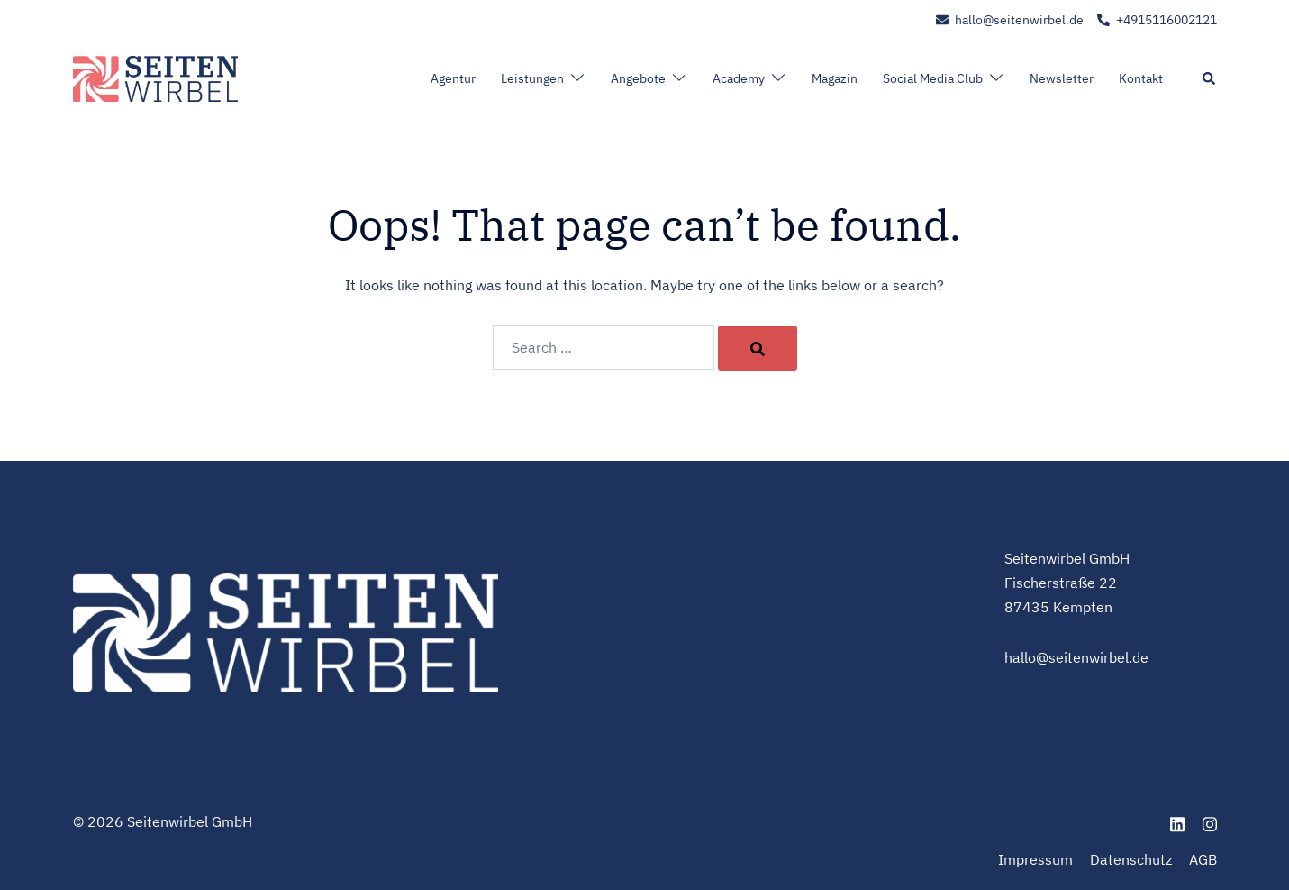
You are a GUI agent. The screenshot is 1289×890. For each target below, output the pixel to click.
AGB (1203, 859)
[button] (1210, 79)
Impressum (1035, 859)
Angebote (638, 78)
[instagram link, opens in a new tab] (1210, 821)
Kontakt (1141, 78)
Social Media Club (933, 78)
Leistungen (532, 78)
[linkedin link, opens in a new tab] (1177, 821)
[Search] (757, 348)
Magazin (835, 78)
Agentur (453, 78)
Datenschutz (1131, 859)
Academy (739, 78)
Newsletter (1062, 78)
